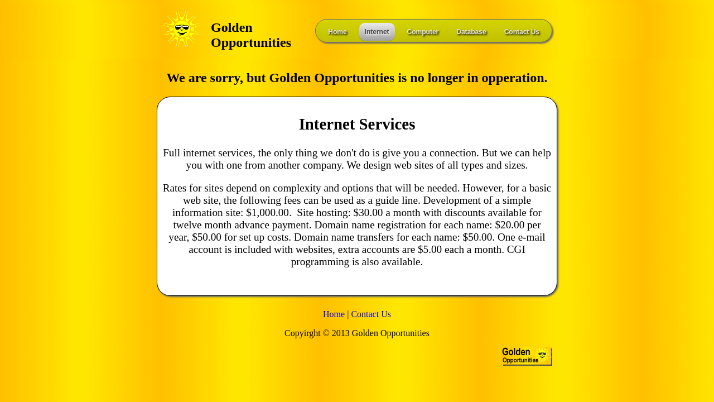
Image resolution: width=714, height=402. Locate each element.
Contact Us (521, 32)
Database (471, 32)
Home (337, 32)
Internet (377, 32)
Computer (423, 32)
